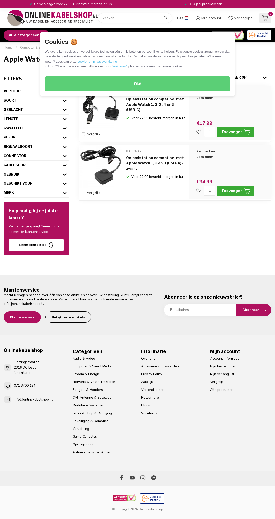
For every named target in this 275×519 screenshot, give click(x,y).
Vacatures (149, 413)
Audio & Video (84, 358)
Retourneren (151, 397)
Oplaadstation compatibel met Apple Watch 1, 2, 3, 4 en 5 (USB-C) (155, 104)
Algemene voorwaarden (160, 366)
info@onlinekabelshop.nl (23, 303)
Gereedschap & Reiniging (92, 413)
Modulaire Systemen (88, 405)
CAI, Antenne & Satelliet (92, 397)
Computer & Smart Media (38, 47)
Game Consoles (85, 436)
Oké (137, 84)
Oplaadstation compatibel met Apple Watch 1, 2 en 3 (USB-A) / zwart (155, 162)
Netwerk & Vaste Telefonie (94, 382)
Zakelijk (147, 382)
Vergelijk (93, 134)
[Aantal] (209, 132)
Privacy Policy (151, 374)
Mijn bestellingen (223, 366)
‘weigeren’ (119, 66)
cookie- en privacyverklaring (97, 61)
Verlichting (81, 428)
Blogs (145, 405)
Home (8, 47)
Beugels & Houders (88, 389)
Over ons (148, 358)
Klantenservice (22, 317)
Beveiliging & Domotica (90, 421)
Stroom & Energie (86, 374)
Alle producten (221, 389)
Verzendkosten (152, 389)
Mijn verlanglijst (222, 374)
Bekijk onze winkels (68, 317)
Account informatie (225, 358)
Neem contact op (36, 245)
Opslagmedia (83, 444)
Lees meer (204, 97)
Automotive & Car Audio (91, 452)
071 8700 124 (24, 385)
